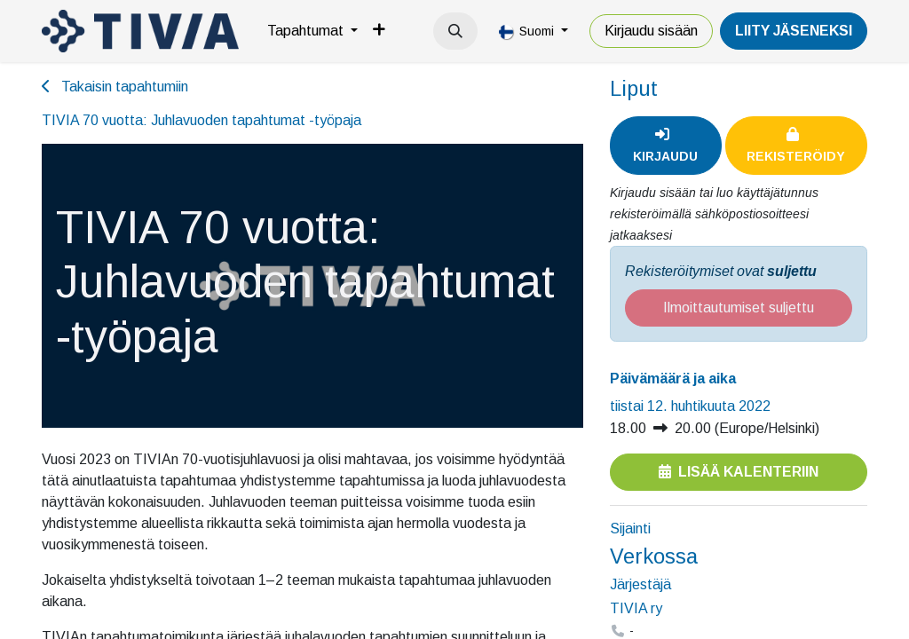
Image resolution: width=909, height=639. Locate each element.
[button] (455, 31)
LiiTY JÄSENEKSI (793, 30)
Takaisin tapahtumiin (115, 86)
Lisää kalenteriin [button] (738, 471)
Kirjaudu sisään (651, 30)
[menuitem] (312, 31)
